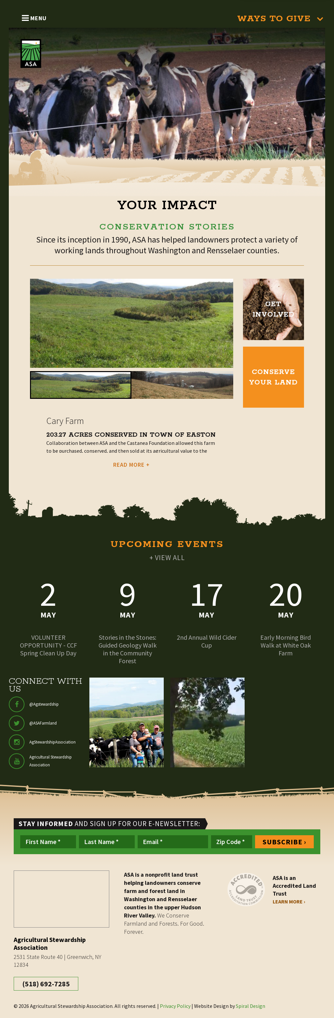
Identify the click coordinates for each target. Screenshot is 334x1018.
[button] (80, 385)
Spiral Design (250, 1006)
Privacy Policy (175, 1006)
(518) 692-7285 (46, 983)
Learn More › (289, 901)
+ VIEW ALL (167, 557)
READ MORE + (131, 464)
